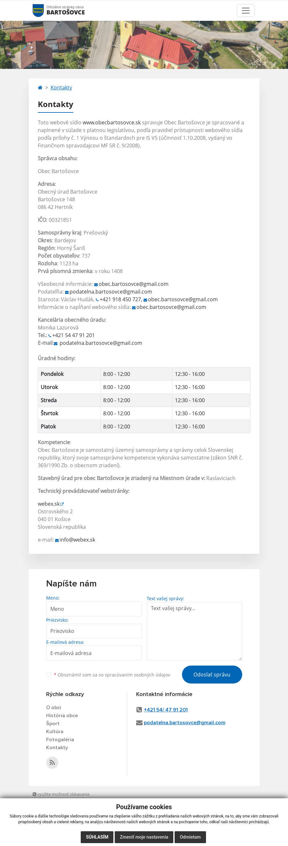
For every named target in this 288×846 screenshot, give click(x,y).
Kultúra (54, 731)
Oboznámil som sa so (112, 675)
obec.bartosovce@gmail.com (134, 283)
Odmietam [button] (190, 837)
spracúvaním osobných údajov (137, 675)
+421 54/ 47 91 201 (166, 709)
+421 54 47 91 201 (73, 335)
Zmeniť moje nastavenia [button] (144, 837)
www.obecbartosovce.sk (112, 122)
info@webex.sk (77, 539)
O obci (53, 707)
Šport (53, 723)
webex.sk (49, 503)
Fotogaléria (60, 739)
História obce (62, 715)
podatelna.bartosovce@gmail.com (111, 291)
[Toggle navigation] (246, 10)
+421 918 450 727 (120, 299)
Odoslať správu (211, 674)
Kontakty (61, 87)
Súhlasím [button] (97, 837)
